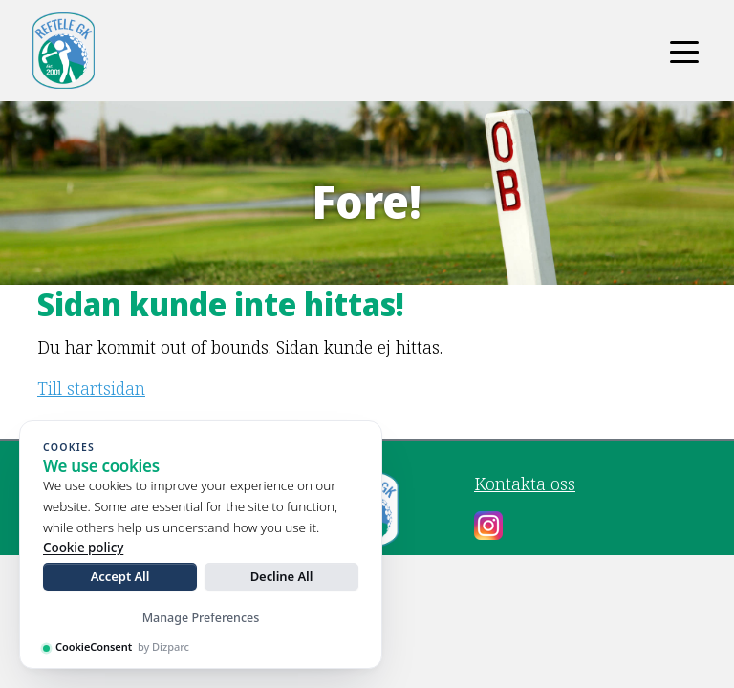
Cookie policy (83, 547)
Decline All (281, 576)
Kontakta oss (524, 483)
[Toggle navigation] (684, 50)
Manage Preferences (201, 618)
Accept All (120, 576)
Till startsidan (91, 387)
